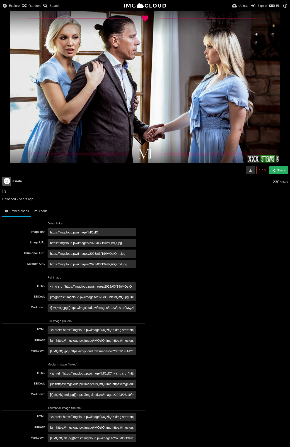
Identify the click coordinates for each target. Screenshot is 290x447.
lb (4, 191)
